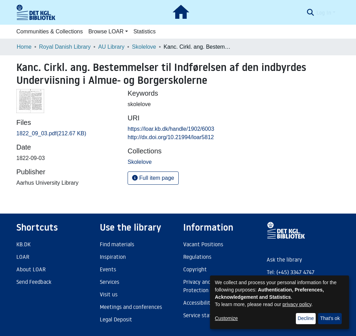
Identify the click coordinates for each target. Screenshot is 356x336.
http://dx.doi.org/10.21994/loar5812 (171, 137)
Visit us (109, 294)
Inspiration (113, 256)
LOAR (22, 256)
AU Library (111, 47)
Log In (323, 12)
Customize (226, 318)
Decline (306, 318)
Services (109, 281)
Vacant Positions (203, 244)
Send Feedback (33, 281)
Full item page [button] (153, 178)
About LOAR (31, 269)
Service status (200, 315)
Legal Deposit (116, 319)
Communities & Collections (49, 31)
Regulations (197, 256)
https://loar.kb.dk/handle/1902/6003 (171, 129)
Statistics (145, 31)
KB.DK (23, 244)
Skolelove (144, 47)
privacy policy (297, 304)
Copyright (195, 269)
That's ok (330, 318)
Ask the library (284, 259)
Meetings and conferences (131, 306)
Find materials (117, 244)
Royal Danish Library (65, 47)
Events (108, 269)
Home (24, 47)
